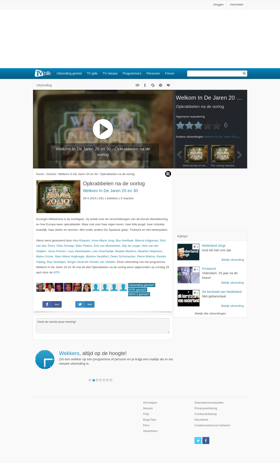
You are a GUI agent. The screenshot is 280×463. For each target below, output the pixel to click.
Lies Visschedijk (102, 251)
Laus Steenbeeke (79, 251)
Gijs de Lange (131, 245)
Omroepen (150, 402)
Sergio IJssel (75, 262)
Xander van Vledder (102, 262)
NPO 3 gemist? (139, 294)
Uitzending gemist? (141, 285)
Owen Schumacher (122, 256)
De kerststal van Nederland (222, 291)
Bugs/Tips (149, 419)
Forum (169, 73)
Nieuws (148, 408)
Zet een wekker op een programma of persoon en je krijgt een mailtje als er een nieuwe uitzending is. (116, 358)
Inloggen (218, 4)
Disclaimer (201, 419)
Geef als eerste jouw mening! (103, 325)
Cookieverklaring (205, 414)
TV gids (92, 73)
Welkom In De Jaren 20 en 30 (110, 190)
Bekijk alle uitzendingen (210, 313)
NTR (56, 272)
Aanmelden (236, 4)
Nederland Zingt (213, 245)
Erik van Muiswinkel (107, 245)
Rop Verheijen (56, 262)
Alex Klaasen (81, 240)
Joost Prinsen (57, 251)
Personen (153, 73)
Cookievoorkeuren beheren (212, 425)
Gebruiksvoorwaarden (209, 402)
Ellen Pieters (83, 245)
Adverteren (150, 431)
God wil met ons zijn (216, 250)
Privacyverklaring (205, 408)
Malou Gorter (44, 256)
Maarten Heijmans (150, 251)
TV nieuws (110, 73)
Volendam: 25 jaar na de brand (220, 275)
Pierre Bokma (146, 256)
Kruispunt (209, 268)
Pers (146, 425)
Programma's (132, 73)
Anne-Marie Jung (102, 240)
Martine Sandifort (97, 256)
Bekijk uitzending (233, 259)
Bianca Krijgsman (146, 240)
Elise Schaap (65, 245)
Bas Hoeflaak (124, 240)
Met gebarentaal (214, 296)
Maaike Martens (125, 251)
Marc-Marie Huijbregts (69, 256)
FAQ (146, 414)
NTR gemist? (137, 289)
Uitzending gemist (69, 73)
